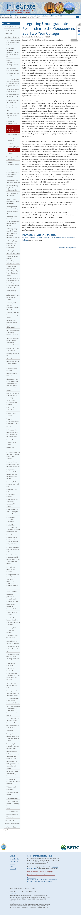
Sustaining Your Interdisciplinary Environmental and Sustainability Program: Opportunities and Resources (13, 674)
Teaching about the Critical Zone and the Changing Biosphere (12, 693)
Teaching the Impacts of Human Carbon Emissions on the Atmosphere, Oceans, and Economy (12, 723)
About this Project (10, 820)
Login (67, 1)
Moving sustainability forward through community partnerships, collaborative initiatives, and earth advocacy (12, 581)
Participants (61, 16)
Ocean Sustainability (12, 591)
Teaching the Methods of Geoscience (12, 194)
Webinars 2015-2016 (12, 798)
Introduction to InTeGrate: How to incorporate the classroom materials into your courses (12, 539)
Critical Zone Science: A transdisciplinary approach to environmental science (13, 341)
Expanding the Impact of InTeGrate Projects (12, 96)
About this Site (14, 859)
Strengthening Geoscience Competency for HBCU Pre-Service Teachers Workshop (12, 52)
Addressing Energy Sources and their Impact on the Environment (11, 244)
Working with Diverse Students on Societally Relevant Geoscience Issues (12, 805)
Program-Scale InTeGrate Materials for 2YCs (12, 108)
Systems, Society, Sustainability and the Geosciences (12, 201)
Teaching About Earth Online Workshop (12, 75)
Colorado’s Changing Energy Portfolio (12, 90)
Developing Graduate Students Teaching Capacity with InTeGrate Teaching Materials (12, 365)
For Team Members (10, 827)
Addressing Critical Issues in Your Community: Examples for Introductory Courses (12, 221)
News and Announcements (12, 823)
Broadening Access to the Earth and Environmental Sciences (40, 16)
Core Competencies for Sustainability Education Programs (13, 333)
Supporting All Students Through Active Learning (13, 630)
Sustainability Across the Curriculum (12, 637)
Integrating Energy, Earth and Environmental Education (11, 493)
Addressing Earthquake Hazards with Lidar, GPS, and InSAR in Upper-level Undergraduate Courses (13, 233)
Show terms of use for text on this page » (40, 872)
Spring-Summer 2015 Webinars (12, 613)
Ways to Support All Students (12, 794)
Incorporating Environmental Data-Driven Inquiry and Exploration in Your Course (12, 474)
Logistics (10, 153)
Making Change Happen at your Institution (10, 569)
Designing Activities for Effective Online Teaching (12, 356)
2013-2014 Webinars (12, 811)
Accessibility (14, 861)
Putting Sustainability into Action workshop (12, 69)
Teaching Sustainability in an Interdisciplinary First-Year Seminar (13, 43)
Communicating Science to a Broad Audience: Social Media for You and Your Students (13, 295)
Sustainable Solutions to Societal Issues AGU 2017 (12, 649)
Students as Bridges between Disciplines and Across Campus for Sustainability (13, 621)
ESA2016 (8, 426)
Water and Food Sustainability (11, 788)
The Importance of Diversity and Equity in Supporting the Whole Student (12, 737)
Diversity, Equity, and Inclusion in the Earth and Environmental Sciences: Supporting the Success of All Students (12, 384)
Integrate (2, 16)
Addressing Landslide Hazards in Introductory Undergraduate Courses (13, 260)
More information (31, 878)
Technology (9, 730)
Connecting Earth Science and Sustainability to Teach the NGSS (12, 306)
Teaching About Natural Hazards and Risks (12, 685)
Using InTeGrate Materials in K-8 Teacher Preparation (13, 781)
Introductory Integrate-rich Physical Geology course (13, 549)
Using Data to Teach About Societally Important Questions (12, 774)
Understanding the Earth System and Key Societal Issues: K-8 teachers (12, 765)
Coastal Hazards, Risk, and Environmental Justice (12, 116)
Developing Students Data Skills (12, 375)
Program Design (9, 30)
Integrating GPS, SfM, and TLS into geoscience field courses (12, 503)
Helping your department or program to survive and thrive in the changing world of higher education (13, 453)
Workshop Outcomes (11, 139)
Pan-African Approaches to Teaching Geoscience (12, 62)
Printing (12, 864)
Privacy (12, 866)
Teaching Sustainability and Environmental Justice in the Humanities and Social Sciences (13, 710)
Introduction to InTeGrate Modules (11, 122)
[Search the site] (69, 17)
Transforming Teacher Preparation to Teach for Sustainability (12, 746)
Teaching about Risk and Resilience (12, 158)
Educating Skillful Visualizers (11, 414)
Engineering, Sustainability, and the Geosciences (12, 165)
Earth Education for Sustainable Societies (12, 409)
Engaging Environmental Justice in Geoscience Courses (12, 421)
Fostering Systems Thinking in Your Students (11, 442)
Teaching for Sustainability (12, 27)
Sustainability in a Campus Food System (12, 642)
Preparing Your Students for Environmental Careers (12, 607)
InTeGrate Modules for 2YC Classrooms (12, 101)
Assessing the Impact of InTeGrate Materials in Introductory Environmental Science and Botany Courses (13, 283)
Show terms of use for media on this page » (41, 875)
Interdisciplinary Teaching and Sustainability (11, 519)
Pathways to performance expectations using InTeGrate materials (12, 598)
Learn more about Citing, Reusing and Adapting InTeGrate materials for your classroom (42, 880)
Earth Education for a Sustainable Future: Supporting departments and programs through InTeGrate (12, 399)
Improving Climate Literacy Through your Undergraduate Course (12, 464)
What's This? (13, 893)
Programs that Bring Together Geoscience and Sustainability (12, 188)
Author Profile (74, 40)
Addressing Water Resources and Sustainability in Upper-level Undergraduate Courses (13, 270)
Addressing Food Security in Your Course (13, 252)
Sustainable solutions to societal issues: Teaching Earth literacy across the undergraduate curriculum (12, 660)
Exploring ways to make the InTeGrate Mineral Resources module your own (12, 433)
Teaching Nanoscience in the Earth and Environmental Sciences (13, 701)
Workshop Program (13, 147)
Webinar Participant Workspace (12, 816)
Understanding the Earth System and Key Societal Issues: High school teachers (12, 755)
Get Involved (8, 34)
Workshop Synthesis (14, 134)
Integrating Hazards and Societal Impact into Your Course (12, 512)
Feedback (13, 869)
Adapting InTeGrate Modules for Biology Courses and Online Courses (12, 210)
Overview (10, 143)
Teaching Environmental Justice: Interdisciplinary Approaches (12, 173)
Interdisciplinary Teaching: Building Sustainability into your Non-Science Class (13, 528)
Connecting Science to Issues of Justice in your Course (13, 315)
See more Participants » (67, 247)
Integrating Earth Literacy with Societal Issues (12, 484)
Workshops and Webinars (14, 16)
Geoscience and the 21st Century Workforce (13, 181)
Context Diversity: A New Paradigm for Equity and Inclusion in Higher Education (12, 324)
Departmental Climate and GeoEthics (12, 349)
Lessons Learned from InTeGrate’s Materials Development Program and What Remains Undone (13, 559)
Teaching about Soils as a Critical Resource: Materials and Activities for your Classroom (12, 82)
